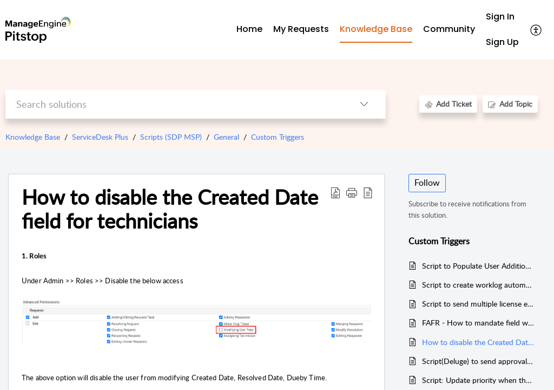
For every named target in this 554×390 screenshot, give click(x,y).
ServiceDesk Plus (100, 137)
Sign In (500, 16)
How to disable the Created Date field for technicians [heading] (170, 209)
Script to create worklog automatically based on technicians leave (478, 285)
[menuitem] (502, 17)
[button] (536, 29)
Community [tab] (449, 29)
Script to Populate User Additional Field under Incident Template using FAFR (478, 266)
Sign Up (502, 42)
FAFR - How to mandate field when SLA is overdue (478, 322)
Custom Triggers (277, 137)
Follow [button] (427, 182)
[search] (173, 104)
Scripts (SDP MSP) (171, 137)
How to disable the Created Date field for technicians (478, 342)
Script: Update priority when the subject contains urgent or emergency (478, 380)
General (226, 137)
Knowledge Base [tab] (376, 29)
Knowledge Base (32, 137)
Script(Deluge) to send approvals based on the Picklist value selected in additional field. (478, 361)
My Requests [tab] (301, 29)
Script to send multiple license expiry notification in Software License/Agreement (478, 303)
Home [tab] (249, 29)
